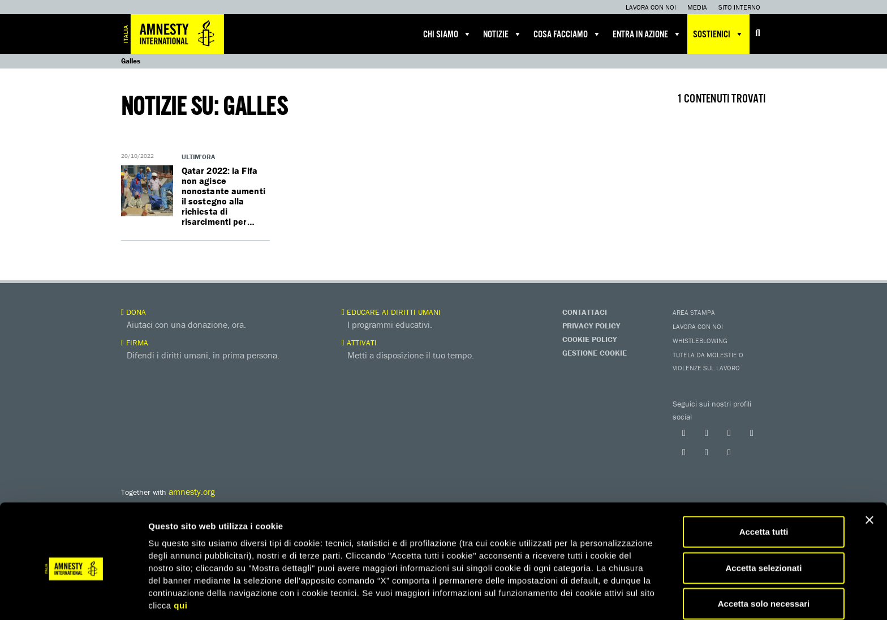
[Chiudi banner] (869, 476)
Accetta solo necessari (764, 560)
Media (697, 7)
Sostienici (718, 34)
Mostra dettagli (595, 597)
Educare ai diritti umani (391, 312)
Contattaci (584, 312)
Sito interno (739, 7)
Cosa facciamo (567, 34)
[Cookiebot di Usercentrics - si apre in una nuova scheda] (73, 597)
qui (180, 561)
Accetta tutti (764, 488)
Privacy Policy (591, 325)
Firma (134, 342)
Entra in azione (647, 34)
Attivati (359, 342)
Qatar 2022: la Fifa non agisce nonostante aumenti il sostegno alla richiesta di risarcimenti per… (224, 195)
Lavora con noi (651, 7)
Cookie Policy (589, 339)
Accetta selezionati (763, 524)
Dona (133, 312)
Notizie (502, 34)
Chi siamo (447, 34)
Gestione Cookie (594, 353)
